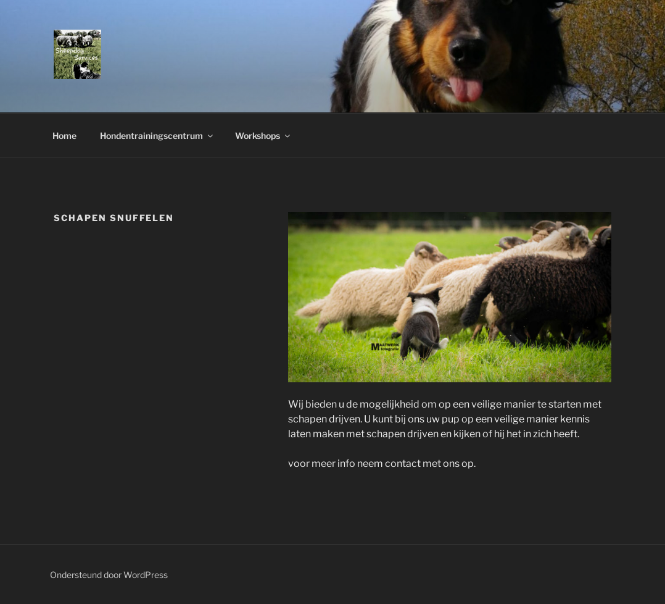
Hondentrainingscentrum (157, 135)
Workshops (263, 135)
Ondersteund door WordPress (109, 574)
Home (64, 135)
